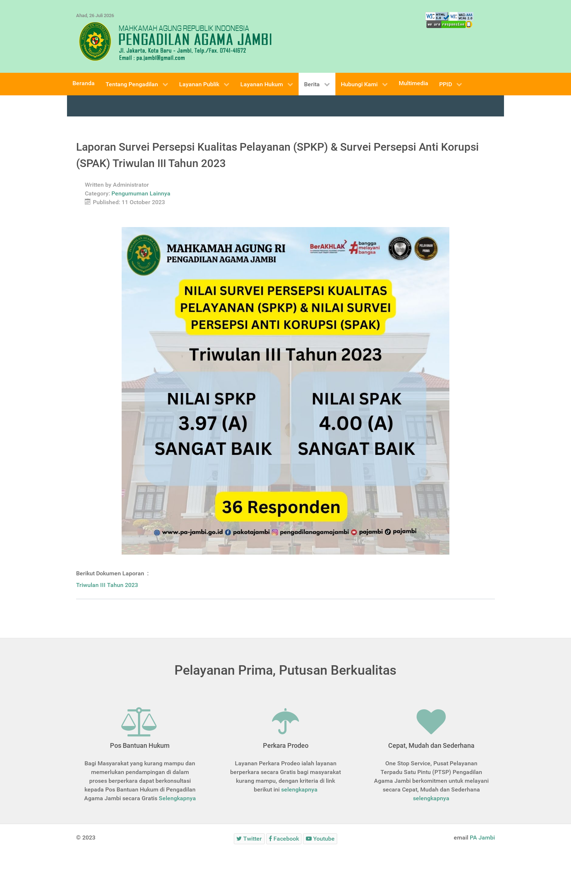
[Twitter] (249, 838)
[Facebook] (284, 838)
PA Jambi (482, 837)
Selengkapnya (177, 798)
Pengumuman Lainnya (140, 193)
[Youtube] (320, 838)
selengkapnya (299, 789)
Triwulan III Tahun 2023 (107, 585)
